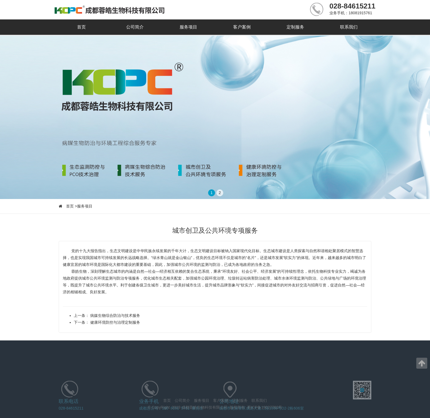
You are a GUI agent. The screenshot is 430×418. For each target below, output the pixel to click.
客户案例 (242, 27)
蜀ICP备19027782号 (264, 409)
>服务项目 (83, 206)
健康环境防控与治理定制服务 (114, 322)
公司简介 (135, 27)
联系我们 (349, 27)
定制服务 (295, 27)
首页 (81, 27)
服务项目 (188, 27)
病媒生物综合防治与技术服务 (114, 315)
